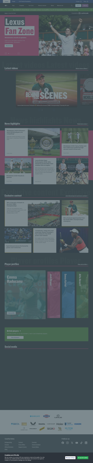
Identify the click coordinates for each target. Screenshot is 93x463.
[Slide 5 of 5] (15, 53)
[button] (15, 5)
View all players (15, 337)
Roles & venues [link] (42, 5)
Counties (34, 442)
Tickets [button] (79, 1)
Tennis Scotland (36, 444)
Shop (6, 449)
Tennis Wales (35, 447)
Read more (9, 45)
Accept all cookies (83, 457)
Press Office (22, 444)
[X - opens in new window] (72, 443)
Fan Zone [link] (31, 5)
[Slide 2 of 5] (10, 53)
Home (6, 13)
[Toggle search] (72, 5)
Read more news (82, 124)
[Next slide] (18, 53)
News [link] (52, 5)
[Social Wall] (46, 380)
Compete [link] (21, 5)
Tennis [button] (6, 1)
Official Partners (9, 447)
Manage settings (70, 457)
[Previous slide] (6, 53)
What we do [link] (60, 5)
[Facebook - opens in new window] (63, 443)
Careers (7, 444)
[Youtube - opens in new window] (77, 443)
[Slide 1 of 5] (8, 53)
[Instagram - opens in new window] (67, 443)
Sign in (78, 5)
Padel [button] (13, 1)
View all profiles (83, 264)
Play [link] (13, 5)
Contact (21, 442)
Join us (85, 5)
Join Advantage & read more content (76, 196)
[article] (46, 334)
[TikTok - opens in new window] (81, 443)
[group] (25, 294)
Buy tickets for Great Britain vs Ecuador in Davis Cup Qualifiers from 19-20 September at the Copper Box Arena (45, 10)
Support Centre (23, 447)
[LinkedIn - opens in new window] (86, 443)
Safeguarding (8, 442)
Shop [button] (86, 1)
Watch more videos (82, 68)
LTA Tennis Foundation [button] (25, 1)
